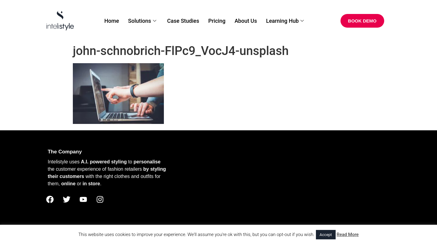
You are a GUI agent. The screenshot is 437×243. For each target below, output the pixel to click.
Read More (348, 234)
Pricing (216, 21)
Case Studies (183, 21)
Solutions (142, 21)
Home (111, 21)
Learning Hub (285, 21)
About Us (246, 21)
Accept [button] (326, 234)
